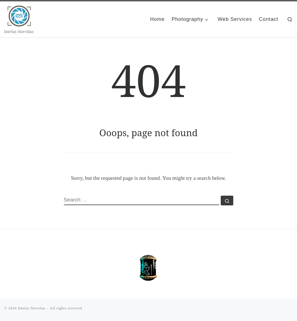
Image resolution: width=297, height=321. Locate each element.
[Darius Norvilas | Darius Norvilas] (19, 14)
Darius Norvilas (31, 308)
